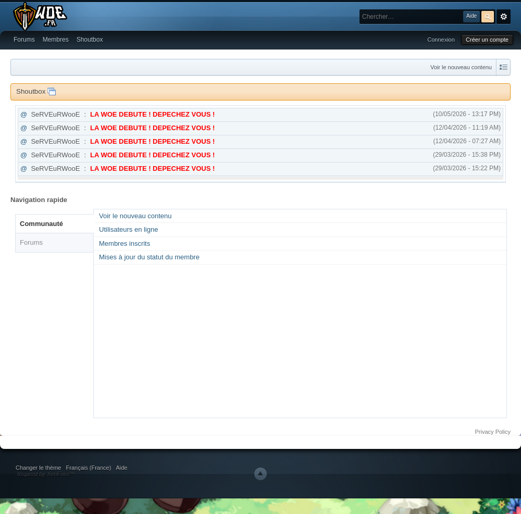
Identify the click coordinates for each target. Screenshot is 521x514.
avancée (504, 16)
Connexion (441, 39)
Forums (24, 39)
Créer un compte (487, 39)
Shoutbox (90, 39)
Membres (56, 39)
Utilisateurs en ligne (128, 229)
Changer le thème (38, 468)
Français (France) (88, 468)
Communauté (41, 224)
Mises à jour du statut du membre (149, 257)
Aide (121, 468)
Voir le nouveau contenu (461, 67)
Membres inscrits (124, 243)
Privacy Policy (493, 432)
